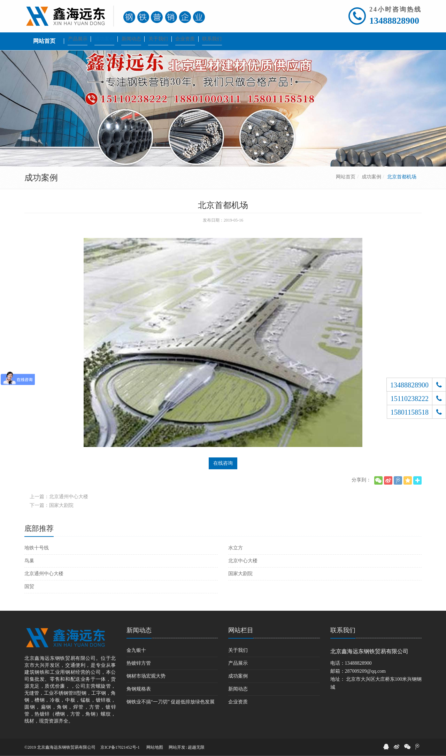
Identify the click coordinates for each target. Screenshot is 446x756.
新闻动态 (139, 630)
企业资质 (238, 701)
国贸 (29, 586)
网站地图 (154, 747)
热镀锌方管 (138, 663)
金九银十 (136, 650)
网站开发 (177, 747)
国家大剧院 (240, 573)
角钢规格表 (138, 689)
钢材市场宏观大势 (146, 676)
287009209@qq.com (365, 671)
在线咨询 (223, 463)
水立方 (235, 547)
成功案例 (371, 176)
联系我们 (342, 630)
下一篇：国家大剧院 (52, 505)
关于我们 (238, 650)
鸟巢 (29, 560)
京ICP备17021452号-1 (120, 747)
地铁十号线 (36, 547)
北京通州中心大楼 (43, 573)
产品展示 (238, 663)
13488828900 (394, 21)
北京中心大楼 (242, 560)
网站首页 (345, 176)
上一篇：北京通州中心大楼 (59, 496)
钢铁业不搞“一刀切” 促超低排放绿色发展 (170, 701)
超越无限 (196, 747)
